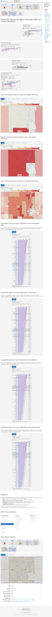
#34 (30, 368)
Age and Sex (46, 13)
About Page (33, 507)
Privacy (28, 608)
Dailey (14, 601)
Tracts (7, 554)
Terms (26, 608)
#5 (42, 100)
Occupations (47, 37)
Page (34, 599)
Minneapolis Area (13, 588)
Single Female (7, 185)
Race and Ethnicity (47, 14)
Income (22, 1)
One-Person (18, 185)
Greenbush (17, 601)
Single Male (13, 185)
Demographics (16, 1)
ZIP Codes (3, 554)
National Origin (3, 528)
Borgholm (16, 599)
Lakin (27, 599)
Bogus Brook (13, 599)
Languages (3, 532)
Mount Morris (22, 601)
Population (46, 12)
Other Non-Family (24, 185)
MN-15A (12, 596)
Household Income (47, 34)
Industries (46, 38)
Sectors (17, 528)
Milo (32, 599)
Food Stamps (47, 36)
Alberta (12, 601)
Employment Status (48, 35)
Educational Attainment (46, 41)
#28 (30, 301)
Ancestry (2, 530)
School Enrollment (47, 42)
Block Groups (12, 554)
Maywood (29, 599)
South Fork (28, 601)
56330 (12, 590)
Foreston (12, 598)
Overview (11, 1)
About (24, 608)
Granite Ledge (21, 599)
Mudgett (25, 601)
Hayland (24, 599)
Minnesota (12, 585)
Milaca (12, 591)
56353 (14, 590)
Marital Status (47, 29)
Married (2, 185)
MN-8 (12, 593)
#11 (42, 144)
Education (27, 1)
